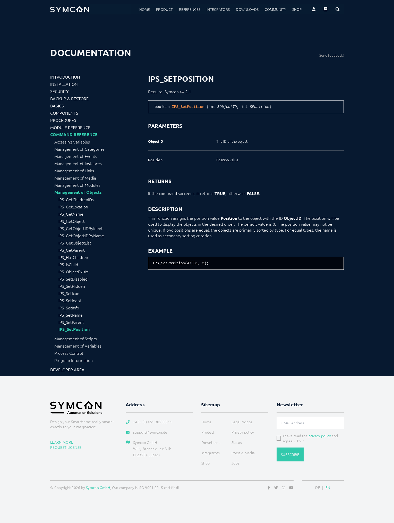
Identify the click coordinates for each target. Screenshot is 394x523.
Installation (64, 84)
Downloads (247, 9)
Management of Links (74, 170)
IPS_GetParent (71, 249)
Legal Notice (242, 421)
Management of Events (75, 156)
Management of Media (75, 177)
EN (328, 487)
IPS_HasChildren (73, 257)
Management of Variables (77, 345)
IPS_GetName (70, 213)
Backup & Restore (69, 98)
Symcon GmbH (98, 487)
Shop (297, 9)
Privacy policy (243, 432)
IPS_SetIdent (69, 300)
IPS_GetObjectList (74, 242)
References (189, 9)
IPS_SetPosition (74, 329)
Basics (57, 105)
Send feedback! (331, 55)
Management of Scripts (75, 338)
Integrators (218, 9)
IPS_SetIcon (68, 293)
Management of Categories (79, 148)
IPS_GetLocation (73, 206)
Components (64, 112)
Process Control (68, 353)
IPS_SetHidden (71, 286)
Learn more (61, 442)
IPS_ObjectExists (73, 271)
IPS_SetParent (71, 322)
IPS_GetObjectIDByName (81, 235)
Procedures (63, 120)
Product (164, 9)
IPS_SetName (70, 314)
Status (237, 442)
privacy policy (320, 435)
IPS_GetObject (71, 221)
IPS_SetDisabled (73, 278)
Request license (65, 447)
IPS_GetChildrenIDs (76, 199)
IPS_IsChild (68, 264)
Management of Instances (78, 163)
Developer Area (67, 369)
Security (59, 91)
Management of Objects (78, 192)
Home (144, 9)
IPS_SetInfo (68, 307)
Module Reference (70, 127)
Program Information (73, 360)
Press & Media (243, 452)
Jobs (235, 463)
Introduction (65, 76)
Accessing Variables (72, 141)
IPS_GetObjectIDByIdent (80, 228)
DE (317, 487)
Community (275, 9)
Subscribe (290, 454)
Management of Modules (77, 185)
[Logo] (69, 9)
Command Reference (74, 134)
